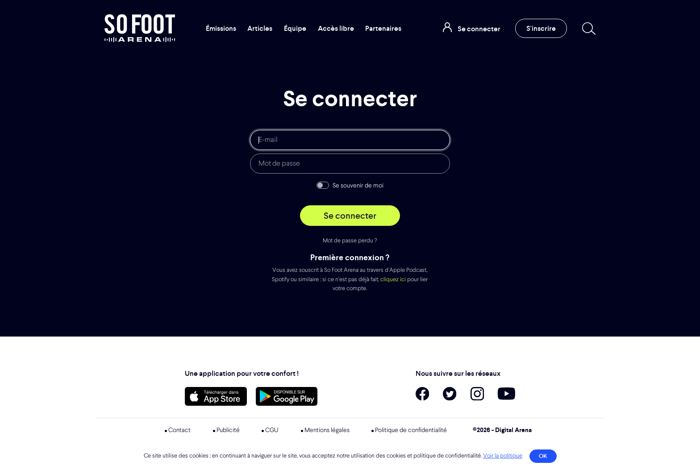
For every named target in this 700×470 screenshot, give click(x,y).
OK (543, 456)
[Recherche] (587, 28)
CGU (272, 430)
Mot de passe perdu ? (350, 241)
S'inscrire (541, 28)
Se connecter (350, 215)
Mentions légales (327, 430)
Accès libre (336, 28)
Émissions (221, 28)
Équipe (295, 28)
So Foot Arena (139, 28)
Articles (259, 28)
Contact (179, 430)
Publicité (228, 430)
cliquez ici (393, 280)
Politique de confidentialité (411, 430)
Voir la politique (502, 456)
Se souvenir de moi (358, 186)
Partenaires (383, 28)
